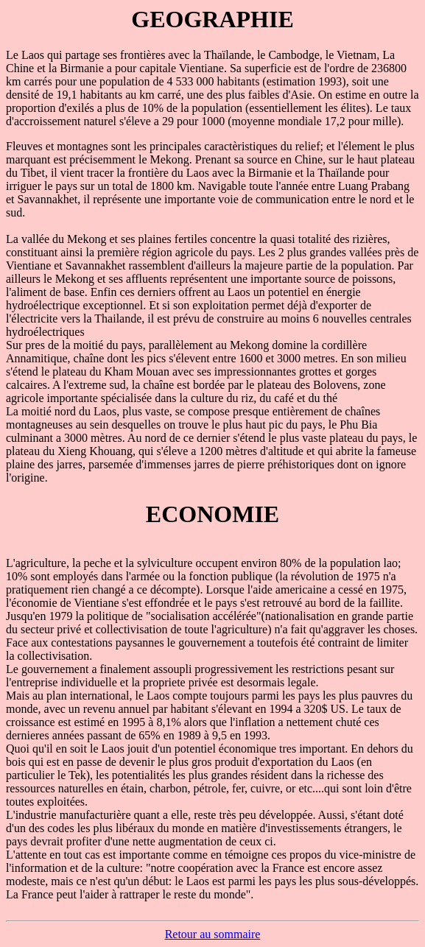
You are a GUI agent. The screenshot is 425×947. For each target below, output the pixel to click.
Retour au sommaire (213, 934)
